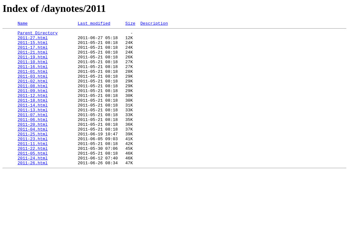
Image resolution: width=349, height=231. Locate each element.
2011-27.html (33, 40)
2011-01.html (33, 81)
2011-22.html (33, 173)
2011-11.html (33, 167)
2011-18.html (33, 115)
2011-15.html (33, 46)
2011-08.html (33, 98)
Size (130, 24)
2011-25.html (33, 156)
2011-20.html (33, 144)
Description (154, 24)
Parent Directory (38, 35)
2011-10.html (33, 69)
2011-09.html (33, 104)
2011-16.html (33, 75)
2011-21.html (33, 58)
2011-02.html (33, 92)
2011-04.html (33, 150)
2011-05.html (33, 179)
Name (23, 24)
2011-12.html (33, 110)
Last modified (94, 24)
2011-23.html (33, 162)
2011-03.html (33, 87)
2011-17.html (33, 52)
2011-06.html (33, 138)
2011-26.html (33, 190)
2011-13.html (33, 127)
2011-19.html (33, 63)
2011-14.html (33, 121)
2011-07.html (33, 133)
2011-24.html (33, 185)
